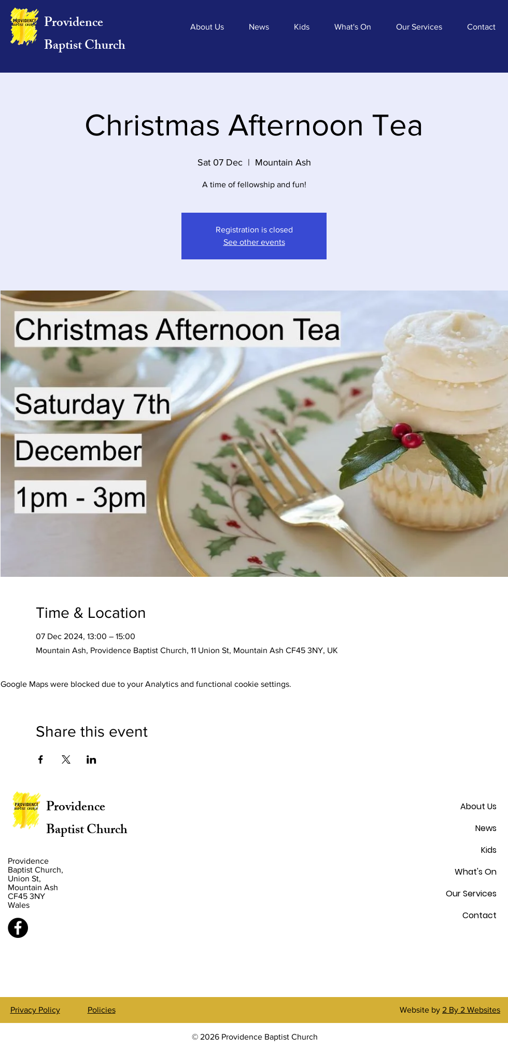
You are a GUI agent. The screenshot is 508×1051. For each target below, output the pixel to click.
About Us (478, 806)
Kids (489, 850)
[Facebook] (18, 928)
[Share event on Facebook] (41, 759)
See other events (254, 242)
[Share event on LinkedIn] (91, 759)
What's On (476, 872)
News (486, 828)
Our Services (471, 894)
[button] (207, 27)
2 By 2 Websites (471, 1009)
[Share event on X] (66, 759)
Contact (479, 915)
